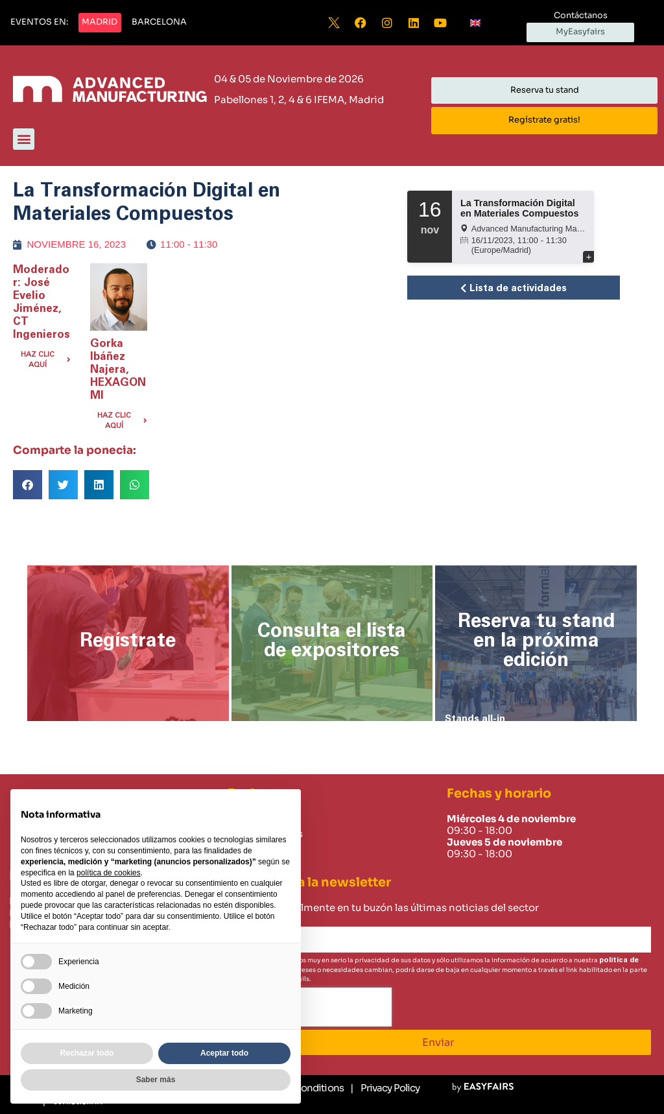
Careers (247, 864)
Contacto (251, 849)
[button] (39, 22)
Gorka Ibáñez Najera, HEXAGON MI (118, 369)
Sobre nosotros (265, 834)
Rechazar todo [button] (87, 1053)
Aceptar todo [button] (224, 1053)
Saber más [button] (156, 1079)
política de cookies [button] (109, 872)
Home (242, 819)
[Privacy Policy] (385, 1088)
